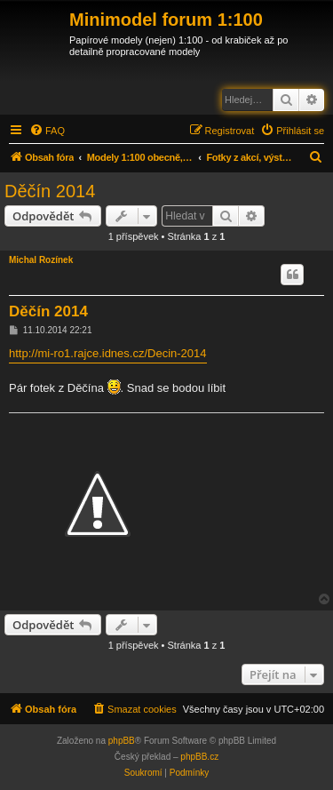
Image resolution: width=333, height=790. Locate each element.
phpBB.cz (199, 757)
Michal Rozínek (41, 260)
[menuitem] (47, 130)
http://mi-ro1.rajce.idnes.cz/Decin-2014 (108, 353)
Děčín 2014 (49, 191)
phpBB (121, 741)
